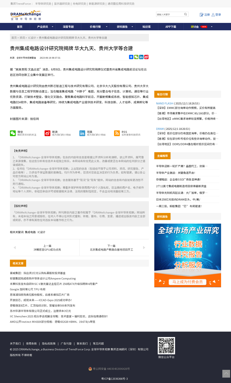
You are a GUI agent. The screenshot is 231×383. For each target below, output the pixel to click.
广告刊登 (66, 343)
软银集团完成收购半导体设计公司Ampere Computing (43, 278)
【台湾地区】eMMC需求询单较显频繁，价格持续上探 (187, 118)
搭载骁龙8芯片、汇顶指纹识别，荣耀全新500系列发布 (42, 305)
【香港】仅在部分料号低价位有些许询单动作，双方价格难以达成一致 (187, 138)
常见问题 (98, 343)
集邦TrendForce (20, 3)
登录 (216, 14)
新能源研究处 (97, 3)
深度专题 (68, 26)
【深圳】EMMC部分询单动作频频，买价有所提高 (185, 108)
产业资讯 (42, 26)
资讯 (22, 37)
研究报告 (122, 26)
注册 (205, 14)
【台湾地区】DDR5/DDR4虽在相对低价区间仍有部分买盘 (187, 144)
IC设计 (32, 37)
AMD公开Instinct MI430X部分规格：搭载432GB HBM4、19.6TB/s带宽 (52, 321)
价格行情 (95, 26)
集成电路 (30, 232)
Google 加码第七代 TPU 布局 (27, 289)
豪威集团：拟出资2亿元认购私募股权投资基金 (38, 273)
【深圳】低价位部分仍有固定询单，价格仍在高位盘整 (187, 133)
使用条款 (31, 343)
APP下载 (170, 26)
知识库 (147, 26)
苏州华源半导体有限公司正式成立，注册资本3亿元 (40, 311)
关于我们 (15, 343)
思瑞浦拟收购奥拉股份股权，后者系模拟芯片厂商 (39, 294)
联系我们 (82, 343)
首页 (19, 26)
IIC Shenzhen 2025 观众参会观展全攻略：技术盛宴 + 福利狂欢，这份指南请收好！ (60, 316)
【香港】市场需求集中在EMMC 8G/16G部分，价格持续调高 (187, 113)
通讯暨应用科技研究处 (121, 3)
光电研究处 (79, 3)
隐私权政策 (49, 343)
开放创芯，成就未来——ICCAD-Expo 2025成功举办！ (41, 300)
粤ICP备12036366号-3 (114, 378)
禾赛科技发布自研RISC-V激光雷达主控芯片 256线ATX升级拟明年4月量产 (54, 284)
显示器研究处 (62, 3)
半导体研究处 (43, 3)
